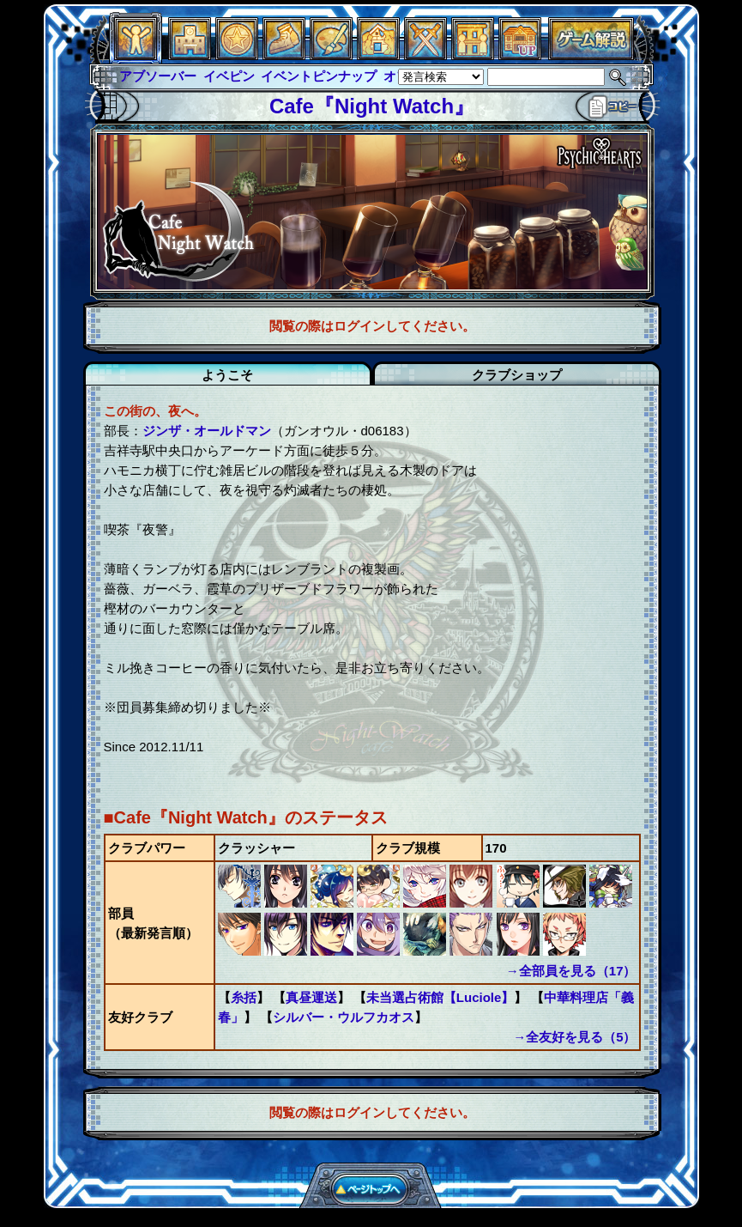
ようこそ (227, 374)
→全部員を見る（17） (571, 970)
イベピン (229, 76)
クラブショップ (517, 374)
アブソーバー (157, 76)
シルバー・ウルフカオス (343, 1017)
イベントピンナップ (319, 76)
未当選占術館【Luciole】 (440, 997)
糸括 (243, 997)
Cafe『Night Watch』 (371, 106)
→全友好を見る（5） (574, 1037)
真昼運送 (311, 997)
